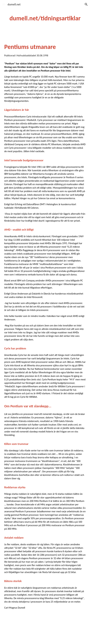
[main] (45, 18)
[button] (4, 4)
